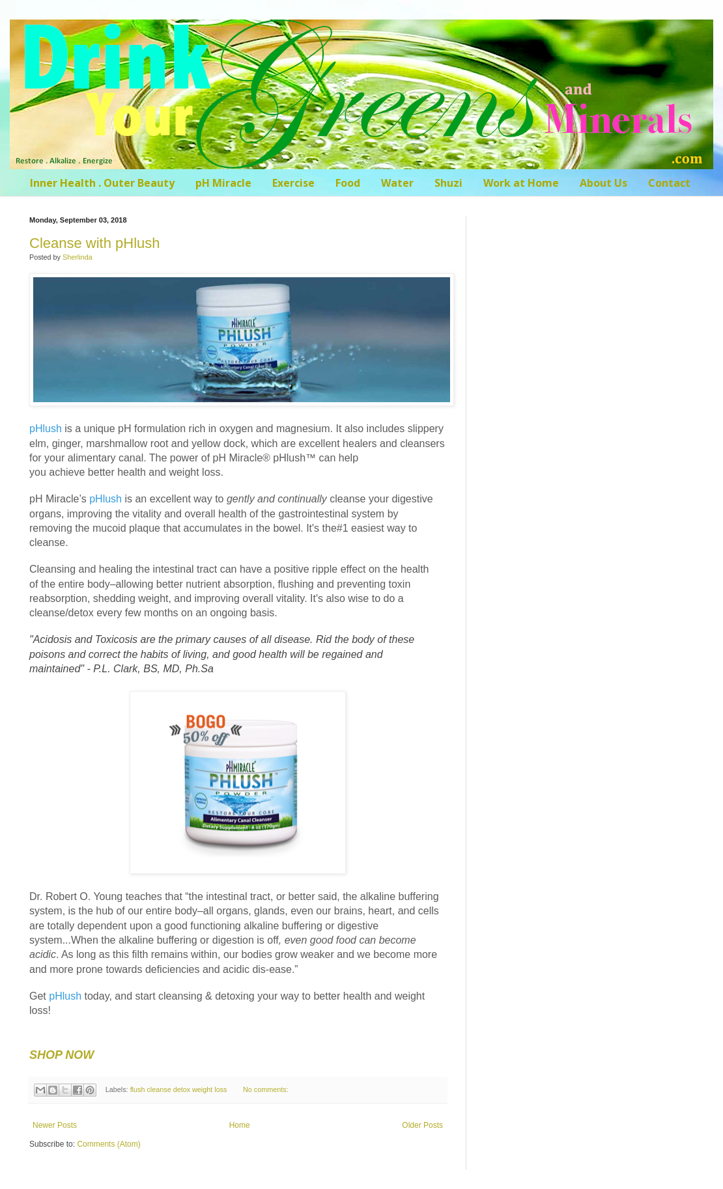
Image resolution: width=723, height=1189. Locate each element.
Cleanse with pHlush (94, 243)
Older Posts (422, 1125)
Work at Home (521, 183)
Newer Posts (55, 1125)
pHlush (45, 428)
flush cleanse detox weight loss (178, 1089)
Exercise (293, 183)
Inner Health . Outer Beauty (102, 183)
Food (347, 183)
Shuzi (448, 183)
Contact (669, 183)
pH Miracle (223, 183)
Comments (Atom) (108, 1144)
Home (239, 1125)
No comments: (266, 1089)
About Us (603, 183)
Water (397, 183)
